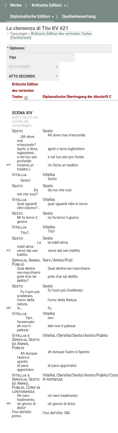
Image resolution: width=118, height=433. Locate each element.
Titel (12, 57)
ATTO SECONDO (22, 76)
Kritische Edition (47, 5)
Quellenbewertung (78, 16)
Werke (16, 5)
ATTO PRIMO (19, 67)
